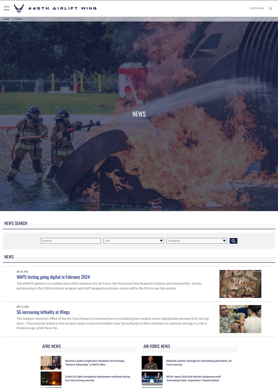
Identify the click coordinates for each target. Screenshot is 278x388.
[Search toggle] (271, 8)
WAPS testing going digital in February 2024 (53, 276)
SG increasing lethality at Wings (43, 312)
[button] (6, 8)
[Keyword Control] (71, 241)
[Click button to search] (233, 241)
